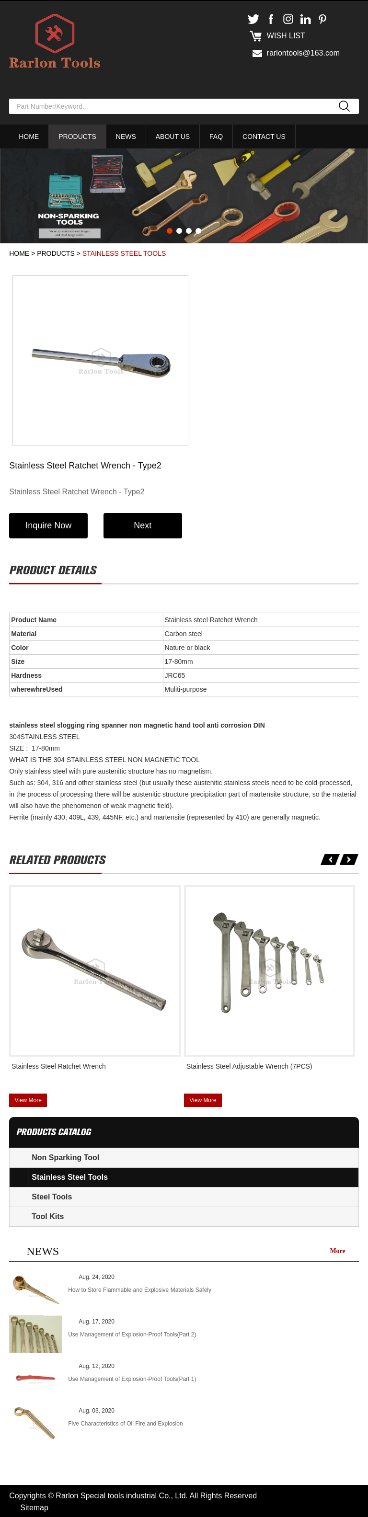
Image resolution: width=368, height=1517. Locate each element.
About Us (173, 136)
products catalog (53, 1130)
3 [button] (189, 231)
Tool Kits (48, 1215)
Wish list (286, 36)
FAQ (216, 136)
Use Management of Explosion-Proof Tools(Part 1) (132, 1377)
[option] (184, 195)
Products (77, 136)
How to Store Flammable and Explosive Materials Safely (139, 1288)
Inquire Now (49, 524)
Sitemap (34, 1506)
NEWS (42, 1249)
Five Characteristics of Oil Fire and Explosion (125, 1422)
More (337, 1249)
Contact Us (264, 136)
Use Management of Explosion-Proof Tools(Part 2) (132, 1333)
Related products (57, 859)
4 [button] (198, 231)
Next (144, 524)
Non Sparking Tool (65, 1156)
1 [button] (169, 231)
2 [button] (179, 231)
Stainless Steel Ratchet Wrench (59, 1065)
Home (29, 136)
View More (27, 1098)
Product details (52, 569)
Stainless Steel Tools (124, 253)
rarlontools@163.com (303, 53)
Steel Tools (52, 1195)
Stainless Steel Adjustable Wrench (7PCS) (249, 1065)
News (126, 136)
